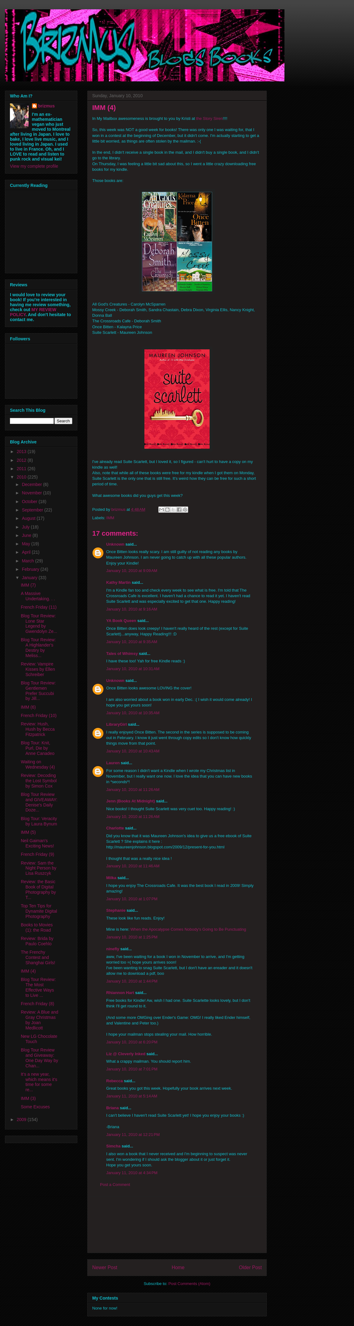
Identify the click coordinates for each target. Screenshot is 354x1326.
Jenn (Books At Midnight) (130, 801)
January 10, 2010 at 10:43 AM (133, 751)
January (30, 577)
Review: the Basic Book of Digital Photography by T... (38, 889)
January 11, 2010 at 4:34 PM (131, 1172)
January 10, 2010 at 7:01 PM (131, 1069)
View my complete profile (34, 166)
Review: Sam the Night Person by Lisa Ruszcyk (39, 868)
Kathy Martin (118, 582)
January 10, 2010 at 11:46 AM (133, 866)
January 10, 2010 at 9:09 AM (131, 570)
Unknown (115, 544)
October (30, 501)
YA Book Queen (121, 620)
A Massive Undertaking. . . (38, 596)
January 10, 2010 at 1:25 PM (131, 937)
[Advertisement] (177, 1224)
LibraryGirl (116, 724)
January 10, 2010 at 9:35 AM (131, 641)
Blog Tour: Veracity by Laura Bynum (39, 821)
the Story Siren (209, 118)
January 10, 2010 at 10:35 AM (133, 713)
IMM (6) (28, 707)
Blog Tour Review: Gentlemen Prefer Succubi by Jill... (38, 690)
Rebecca (114, 1081)
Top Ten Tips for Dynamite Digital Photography (39, 911)
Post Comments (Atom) (189, 1283)
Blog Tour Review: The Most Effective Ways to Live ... (38, 987)
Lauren (113, 763)
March (28, 560)
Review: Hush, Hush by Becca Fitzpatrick (38, 729)
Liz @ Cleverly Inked (125, 1053)
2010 (22, 477)
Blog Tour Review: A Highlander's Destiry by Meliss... (38, 647)
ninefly (112, 949)
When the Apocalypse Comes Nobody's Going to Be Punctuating (188, 929)
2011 (22, 468)
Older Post (250, 1267)
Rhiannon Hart (120, 992)
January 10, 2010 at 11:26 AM (133, 789)
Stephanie (115, 910)
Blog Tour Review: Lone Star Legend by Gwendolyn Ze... (39, 623)
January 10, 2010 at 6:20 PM (131, 1042)
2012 (22, 460)
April (27, 552)
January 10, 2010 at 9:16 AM (131, 609)
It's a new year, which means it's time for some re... (39, 1082)
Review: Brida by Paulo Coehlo (37, 941)
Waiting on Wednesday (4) (38, 764)
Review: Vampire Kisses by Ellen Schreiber (38, 669)
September (33, 509)
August (29, 518)
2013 (22, 451)
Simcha (113, 1146)
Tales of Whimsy (122, 653)
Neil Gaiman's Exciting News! (37, 843)
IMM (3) (28, 1098)
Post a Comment (115, 1184)
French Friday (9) (37, 854)
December (32, 484)
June (27, 535)
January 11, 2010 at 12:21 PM (133, 1134)
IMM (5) (28, 832)
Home (178, 1267)
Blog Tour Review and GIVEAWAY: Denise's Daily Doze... (39, 802)
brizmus (46, 105)
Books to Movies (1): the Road (37, 927)
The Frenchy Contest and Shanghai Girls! (38, 957)
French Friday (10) (39, 715)
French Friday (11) (39, 607)
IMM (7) (28, 585)
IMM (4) (28, 971)
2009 (22, 1119)
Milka (111, 877)
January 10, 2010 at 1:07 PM (131, 899)
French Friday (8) (37, 1003)
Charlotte (115, 828)
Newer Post (104, 1267)
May (26, 543)
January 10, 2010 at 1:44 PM (131, 981)
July (26, 526)
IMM (110, 517)
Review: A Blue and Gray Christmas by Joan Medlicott (39, 1020)
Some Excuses (35, 1106)
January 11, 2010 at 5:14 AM (131, 1096)
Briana (112, 1108)
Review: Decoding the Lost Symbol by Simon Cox (39, 780)
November (32, 492)
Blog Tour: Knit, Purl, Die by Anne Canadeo (37, 748)
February (31, 569)
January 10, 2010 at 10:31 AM (133, 668)
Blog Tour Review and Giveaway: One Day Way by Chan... (39, 1057)
